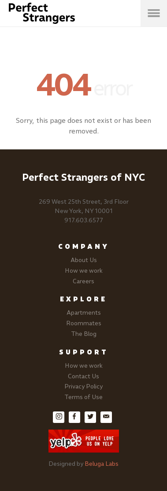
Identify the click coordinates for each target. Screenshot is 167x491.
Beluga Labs (102, 464)
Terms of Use (83, 397)
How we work (84, 270)
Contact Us (83, 376)
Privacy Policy (83, 386)
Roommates (83, 323)
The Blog (83, 334)
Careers (83, 281)
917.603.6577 (83, 220)
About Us (84, 260)
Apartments (84, 312)
